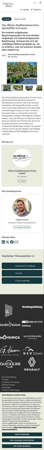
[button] (7, 88)
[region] (22, 421)
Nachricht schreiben (22, 227)
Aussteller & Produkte (10, 382)
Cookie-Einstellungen (11, 390)
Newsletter (6, 387)
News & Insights (8, 385)
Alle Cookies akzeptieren (22, 446)
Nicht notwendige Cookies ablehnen (22, 440)
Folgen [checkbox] (22, 181)
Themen (5, 379)
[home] (8, 4)
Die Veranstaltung (9, 377)
